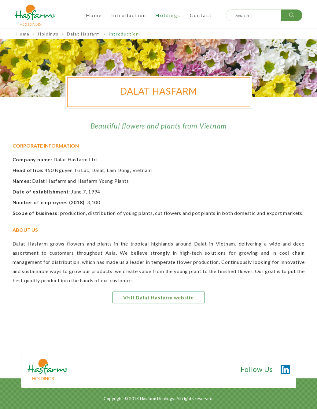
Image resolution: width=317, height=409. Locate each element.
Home (94, 15)
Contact (201, 15)
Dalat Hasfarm (84, 33)
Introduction (128, 15)
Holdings (167, 15)
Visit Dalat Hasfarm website (158, 297)
